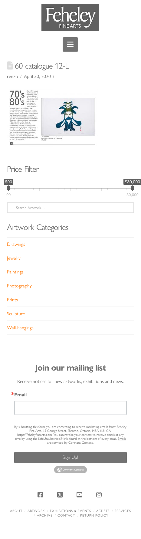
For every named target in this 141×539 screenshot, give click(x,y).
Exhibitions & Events (70, 511)
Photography (19, 286)
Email (20, 394)
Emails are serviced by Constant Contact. (86, 441)
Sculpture (16, 314)
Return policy (94, 515)
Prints (12, 300)
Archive (45, 515)
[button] (70, 44)
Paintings (15, 272)
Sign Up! (70, 457)
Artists (103, 511)
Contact (66, 515)
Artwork (36, 511)
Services (123, 511)
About (16, 511)
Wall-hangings (20, 328)
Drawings (16, 244)
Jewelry (14, 258)
